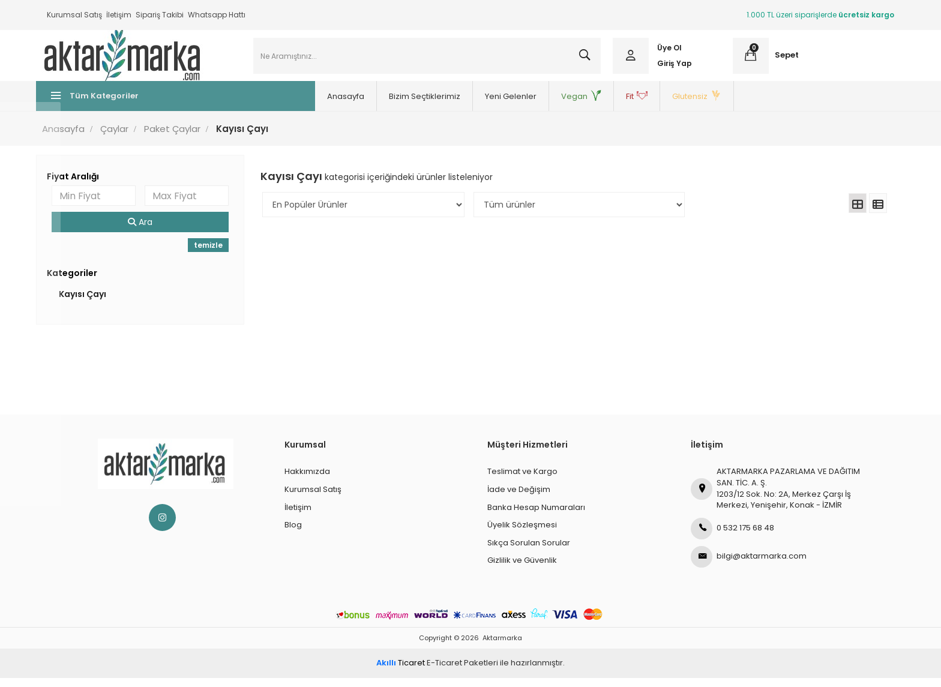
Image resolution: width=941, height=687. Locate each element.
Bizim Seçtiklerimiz (368, 105)
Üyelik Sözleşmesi (522, 533)
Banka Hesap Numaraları (536, 515)
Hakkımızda (307, 480)
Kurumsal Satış (74, 15)
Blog (293, 533)
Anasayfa (289, 105)
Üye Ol (666, 52)
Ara (148, 231)
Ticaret (400, 671)
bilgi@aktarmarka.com (749, 565)
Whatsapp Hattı (216, 15)
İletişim (118, 15)
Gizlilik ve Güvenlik (522, 569)
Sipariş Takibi (160, 15)
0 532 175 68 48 (732, 537)
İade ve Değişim (518, 498)
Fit (580, 105)
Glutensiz (640, 105)
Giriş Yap (671, 67)
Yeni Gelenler (454, 105)
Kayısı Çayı (93, 303)
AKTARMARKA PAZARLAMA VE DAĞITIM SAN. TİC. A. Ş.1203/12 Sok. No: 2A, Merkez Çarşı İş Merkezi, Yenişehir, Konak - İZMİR (775, 497)
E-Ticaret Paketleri (462, 671)
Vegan (525, 105)
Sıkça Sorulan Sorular (528, 551)
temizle (214, 254)
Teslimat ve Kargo (522, 480)
